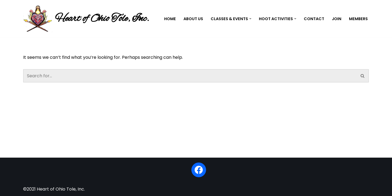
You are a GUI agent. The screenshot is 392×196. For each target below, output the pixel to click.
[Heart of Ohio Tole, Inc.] (86, 18)
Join (336, 19)
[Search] (190, 75)
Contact (314, 19)
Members (358, 19)
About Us (193, 19)
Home (170, 19)
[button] (250, 19)
